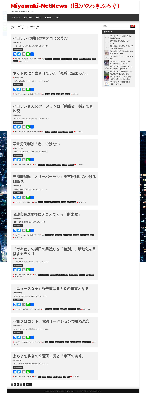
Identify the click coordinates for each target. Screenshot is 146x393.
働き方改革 (58, 164)
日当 (66, 309)
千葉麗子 (81, 59)
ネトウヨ (57, 342)
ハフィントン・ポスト (63, 274)
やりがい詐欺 (41, 164)
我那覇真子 (69, 235)
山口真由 (15, 61)
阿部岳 (91, 235)
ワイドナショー (56, 202)
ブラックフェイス (74, 274)
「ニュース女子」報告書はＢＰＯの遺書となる (51, 288)
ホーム (57, 18)
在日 (68, 202)
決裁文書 (58, 94)
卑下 (39, 376)
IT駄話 (38, 18)
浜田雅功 (92, 274)
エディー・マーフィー (43, 274)
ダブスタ (51, 342)
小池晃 (52, 94)
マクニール (82, 274)
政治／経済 (28, 18)
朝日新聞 (79, 342)
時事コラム (16, 18)
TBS (47, 342)
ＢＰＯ (78, 309)
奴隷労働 (65, 164)
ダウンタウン (53, 274)
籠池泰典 (67, 94)
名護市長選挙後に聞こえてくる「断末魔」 (47, 214)
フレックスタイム (50, 164)
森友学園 (60, 131)
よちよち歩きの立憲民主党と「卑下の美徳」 (49, 356)
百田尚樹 (82, 235)
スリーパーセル (47, 202)
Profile (48, 18)
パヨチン (70, 59)
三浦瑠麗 (63, 202)
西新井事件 (73, 202)
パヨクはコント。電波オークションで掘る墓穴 (51, 321)
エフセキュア (56, 59)
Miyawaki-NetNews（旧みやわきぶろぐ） (66, 5)
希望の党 (44, 376)
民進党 (54, 376)
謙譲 (65, 376)
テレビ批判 (25, 59)
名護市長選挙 (58, 235)
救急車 (61, 309)
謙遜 (68, 376)
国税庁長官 (53, 131)
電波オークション (86, 342)
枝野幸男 (50, 376)
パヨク (31, 59)
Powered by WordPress (84, 391)
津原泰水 (60, 376)
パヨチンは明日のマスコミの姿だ (40, 38)
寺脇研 (93, 59)
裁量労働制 (70, 164)
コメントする (24, 61)
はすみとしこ (49, 59)
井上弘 (66, 342)
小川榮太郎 (72, 342)
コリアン (40, 202)
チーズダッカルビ (50, 235)
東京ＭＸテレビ (72, 309)
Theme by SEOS (96, 391)
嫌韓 (64, 235)
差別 (87, 274)
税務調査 (66, 131)
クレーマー (63, 59)
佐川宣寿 (75, 59)
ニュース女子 (49, 309)
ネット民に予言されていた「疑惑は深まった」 (51, 73)
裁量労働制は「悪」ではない (36, 144)
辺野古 (87, 235)
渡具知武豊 (76, 235)
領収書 (70, 131)
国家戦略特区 (88, 59)
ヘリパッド (56, 309)
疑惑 (63, 94)
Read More (18, 50)
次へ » (28, 385)
